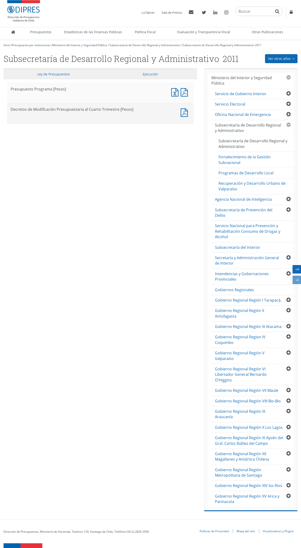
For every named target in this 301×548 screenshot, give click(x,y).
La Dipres (148, 12)
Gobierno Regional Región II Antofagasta (239, 313)
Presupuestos (40, 32)
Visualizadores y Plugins (278, 531)
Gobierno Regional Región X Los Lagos (249, 427)
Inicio (7, 45)
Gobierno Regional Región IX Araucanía (240, 414)
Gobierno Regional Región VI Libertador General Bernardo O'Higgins (241, 374)
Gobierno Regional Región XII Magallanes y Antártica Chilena (242, 456)
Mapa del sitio (246, 531)
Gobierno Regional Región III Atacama (248, 326)
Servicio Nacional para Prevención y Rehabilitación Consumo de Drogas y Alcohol (247, 231)
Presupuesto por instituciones (31, 45)
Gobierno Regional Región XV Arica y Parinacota (247, 499)
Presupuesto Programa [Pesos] (176, 91)
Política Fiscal (145, 32)
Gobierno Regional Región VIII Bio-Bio (248, 401)
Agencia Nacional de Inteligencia (243, 199)
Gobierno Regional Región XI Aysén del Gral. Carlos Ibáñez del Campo (249, 440)
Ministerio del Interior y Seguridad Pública (79, 45)
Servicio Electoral (230, 104)
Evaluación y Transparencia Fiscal (203, 32)
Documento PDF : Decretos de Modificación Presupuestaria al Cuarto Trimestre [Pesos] (185, 112)
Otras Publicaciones (267, 32)
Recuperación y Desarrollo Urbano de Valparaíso (251, 186)
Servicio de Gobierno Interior (240, 93)
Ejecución (150, 74)
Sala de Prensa (172, 12)
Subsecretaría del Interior (237, 247)
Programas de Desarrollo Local (245, 173)
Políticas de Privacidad (214, 531)
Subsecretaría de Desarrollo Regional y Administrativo (144, 45)
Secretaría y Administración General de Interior (247, 260)
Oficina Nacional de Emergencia (243, 114)
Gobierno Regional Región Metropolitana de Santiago (238, 472)
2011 (258, 45)
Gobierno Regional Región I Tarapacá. (248, 300)
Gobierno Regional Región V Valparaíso (240, 355)
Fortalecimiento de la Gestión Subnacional (244, 159)
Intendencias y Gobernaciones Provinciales (242, 276)
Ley (53, 74)
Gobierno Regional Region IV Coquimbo (240, 339)
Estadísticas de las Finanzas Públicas (93, 32)
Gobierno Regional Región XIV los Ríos (248, 485)
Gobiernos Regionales (234, 289)
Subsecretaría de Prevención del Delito (243, 212)
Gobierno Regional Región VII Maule (246, 390)
